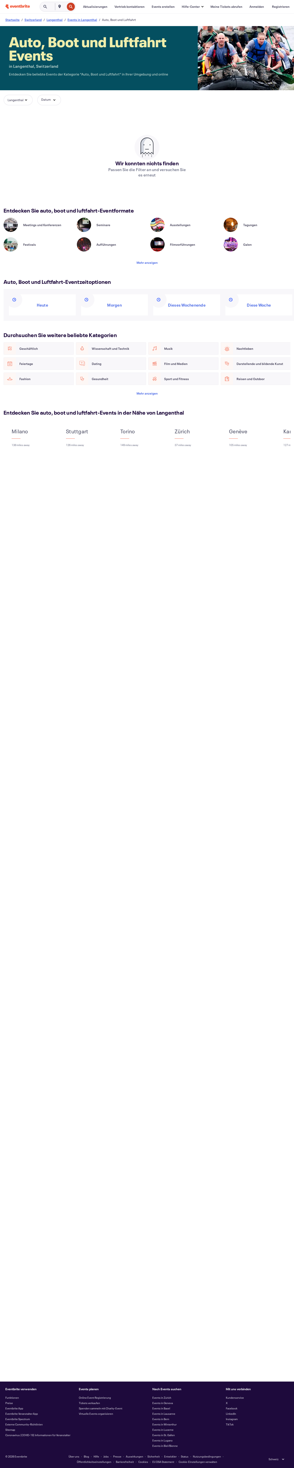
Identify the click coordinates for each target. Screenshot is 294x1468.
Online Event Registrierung (95, 1397)
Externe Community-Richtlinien (24, 1424)
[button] (192, 7)
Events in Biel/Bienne (165, 1446)
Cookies (143, 1462)
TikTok (230, 1424)
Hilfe (96, 1456)
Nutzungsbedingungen (207, 1456)
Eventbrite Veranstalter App (21, 1413)
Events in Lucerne (163, 1429)
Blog (86, 1456)
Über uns (74, 1456)
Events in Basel (161, 1408)
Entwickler (170, 1456)
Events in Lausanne (163, 1413)
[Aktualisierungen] (95, 6)
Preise (9, 1403)
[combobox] (64, 7)
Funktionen (12, 1397)
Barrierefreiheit (125, 1462)
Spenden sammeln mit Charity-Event (100, 1408)
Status (184, 1456)
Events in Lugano (162, 1440)
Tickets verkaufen (89, 1403)
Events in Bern (160, 1419)
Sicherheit (153, 1456)
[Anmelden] (256, 6)
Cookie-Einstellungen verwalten (198, 1462)
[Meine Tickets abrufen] (226, 6)
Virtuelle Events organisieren (96, 1413)
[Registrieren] (280, 6)
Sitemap (10, 1429)
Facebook (231, 1408)
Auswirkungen (134, 1456)
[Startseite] (17, 6)
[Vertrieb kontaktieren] (129, 6)
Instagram (232, 1419)
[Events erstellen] (163, 6)
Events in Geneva (162, 1403)
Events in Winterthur (164, 1424)
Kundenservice (235, 1397)
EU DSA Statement (163, 1462)
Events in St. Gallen (163, 1435)
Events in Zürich (161, 1397)
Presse (117, 1456)
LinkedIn (231, 1413)
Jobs (106, 1456)
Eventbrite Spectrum (17, 1419)
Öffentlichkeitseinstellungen (94, 1462)
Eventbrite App (14, 1408)
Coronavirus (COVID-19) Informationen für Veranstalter (37, 1435)
